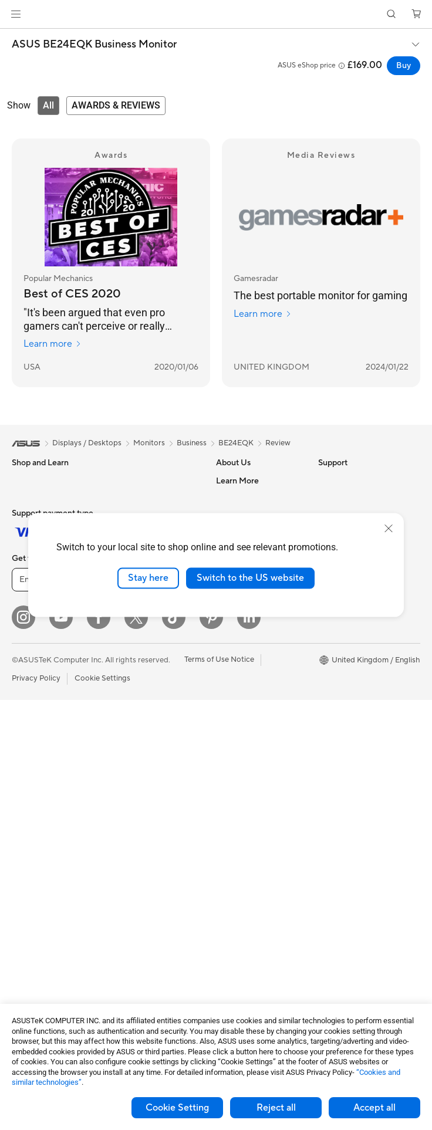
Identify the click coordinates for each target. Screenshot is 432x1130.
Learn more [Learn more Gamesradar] (263, 314)
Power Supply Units (46, 906)
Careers (230, 640)
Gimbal (124, 871)
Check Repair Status (252, 676)
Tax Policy (233, 622)
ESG (325, 480)
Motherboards (37, 853)
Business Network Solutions (143, 698)
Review (278, 443)
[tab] (48, 105)
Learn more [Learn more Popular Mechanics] (52, 344)
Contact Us (236, 498)
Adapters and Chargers (152, 889)
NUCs (22, 773)
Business (192, 443)
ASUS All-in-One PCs (48, 711)
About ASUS (238, 480)
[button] (16, 14)
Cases (122, 480)
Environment (340, 498)
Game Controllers (142, 818)
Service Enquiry (243, 693)
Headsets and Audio (146, 801)
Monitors (27, 676)
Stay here (148, 578)
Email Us (231, 728)
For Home (29, 498)
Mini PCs (27, 791)
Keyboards (131, 765)
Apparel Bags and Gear (152, 836)
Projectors (30, 693)
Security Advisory (247, 764)
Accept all (374, 1108)
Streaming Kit (135, 853)
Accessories (32, 640)
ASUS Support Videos (254, 781)
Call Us (228, 746)
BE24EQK (236, 443)
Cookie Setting (177, 1108)
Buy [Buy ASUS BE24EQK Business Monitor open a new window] (403, 65)
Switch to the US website (250, 578)
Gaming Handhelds (45, 622)
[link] (216, 14)
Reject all (276, 1108)
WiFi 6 (122, 631)
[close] (388, 528)
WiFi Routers (134, 649)
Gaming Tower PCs (44, 755)
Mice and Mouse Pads (149, 783)
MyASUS (232, 799)
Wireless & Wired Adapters (141, 725)
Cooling (25, 889)
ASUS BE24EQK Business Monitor (94, 44)
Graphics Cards (39, 871)
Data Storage (135, 498)
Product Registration (252, 711)
